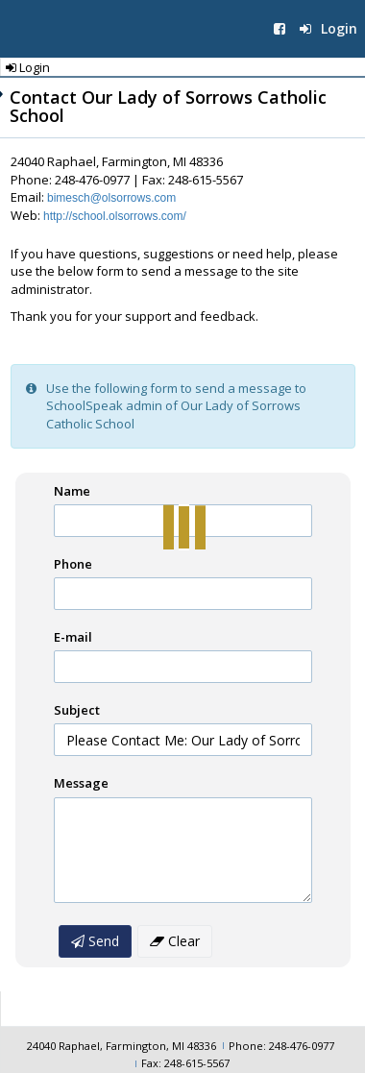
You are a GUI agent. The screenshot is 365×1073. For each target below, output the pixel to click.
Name (72, 491)
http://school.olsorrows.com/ (114, 216)
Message (81, 783)
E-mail (73, 637)
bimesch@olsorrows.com (111, 198)
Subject (77, 710)
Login (328, 28)
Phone (73, 564)
